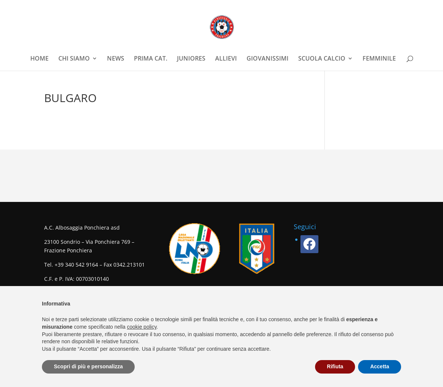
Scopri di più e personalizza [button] (88, 366)
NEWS (115, 59)
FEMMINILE (379, 59)
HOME (39, 59)
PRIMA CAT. (150, 59)
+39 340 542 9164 (76, 264)
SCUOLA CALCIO (321, 59)
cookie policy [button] (141, 327)
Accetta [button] (379, 366)
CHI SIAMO (74, 59)
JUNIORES (191, 59)
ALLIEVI (226, 59)
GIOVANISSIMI (267, 59)
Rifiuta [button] (335, 366)
